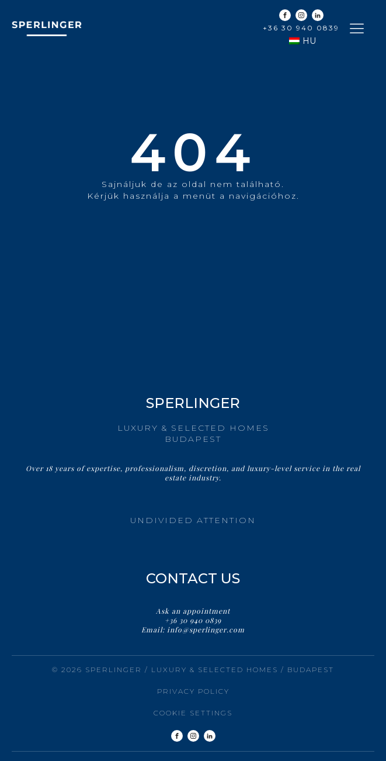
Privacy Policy (193, 691)
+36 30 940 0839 (301, 27)
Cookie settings (193, 712)
